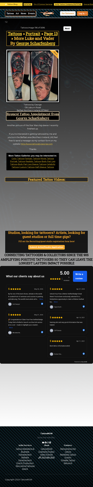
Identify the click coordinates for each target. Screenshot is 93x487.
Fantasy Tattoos (32, 158)
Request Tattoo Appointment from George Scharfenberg (33, 116)
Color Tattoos (18, 158)
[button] (68, 13)
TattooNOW (46, 449)
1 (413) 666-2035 (46, 457)
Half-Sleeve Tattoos (44, 167)
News (23, 13)
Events (31, 13)
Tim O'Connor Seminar (45, 4)
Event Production (25, 463)
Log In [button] (82, 13)
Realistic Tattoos (33, 161)
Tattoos (10, 13)
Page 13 (51, 33)
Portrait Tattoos (17, 161)
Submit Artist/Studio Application (46, 247)
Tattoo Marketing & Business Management (25, 452)
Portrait (33, 33)
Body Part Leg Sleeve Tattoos (32, 164)
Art (17, 13)
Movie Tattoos (47, 158)
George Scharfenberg (35, 43)
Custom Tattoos (27, 167)
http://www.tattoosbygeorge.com (37, 144)
